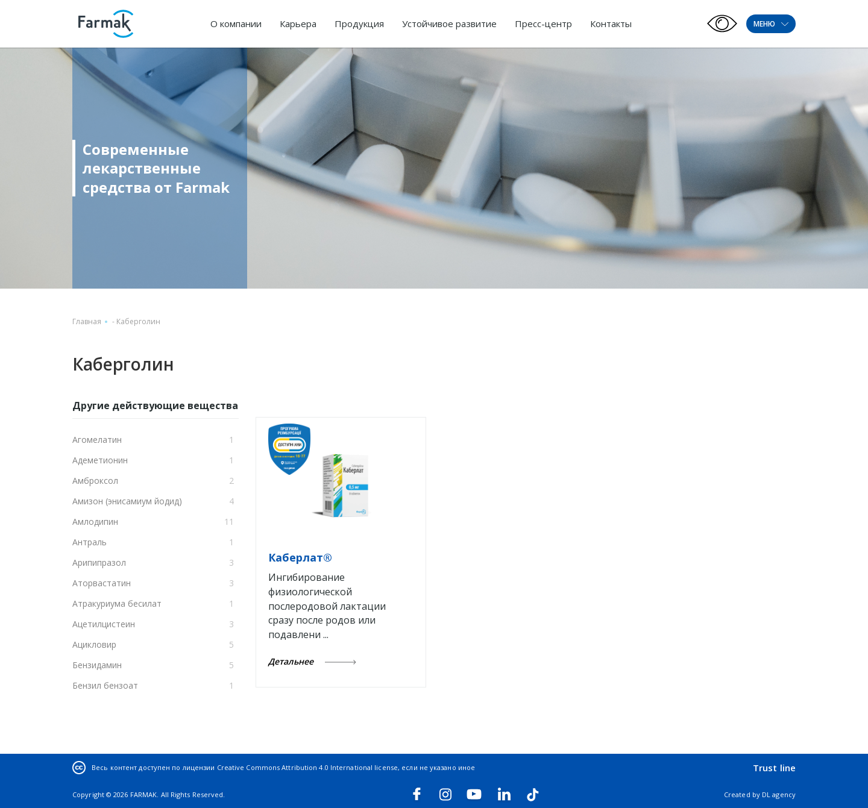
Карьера (298, 23)
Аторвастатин (101, 583)
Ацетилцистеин (103, 624)
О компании (236, 23)
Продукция (359, 23)
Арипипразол (99, 562)
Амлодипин (95, 521)
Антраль (89, 542)
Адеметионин (100, 460)
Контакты (611, 23)
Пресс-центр (543, 23)
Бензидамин (97, 665)
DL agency (779, 794)
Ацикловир (94, 644)
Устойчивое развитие (449, 23)
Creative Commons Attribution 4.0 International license (307, 767)
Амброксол (95, 480)
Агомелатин (97, 439)
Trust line (774, 768)
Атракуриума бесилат (117, 603)
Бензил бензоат (105, 685)
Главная (86, 321)
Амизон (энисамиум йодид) (127, 501)
